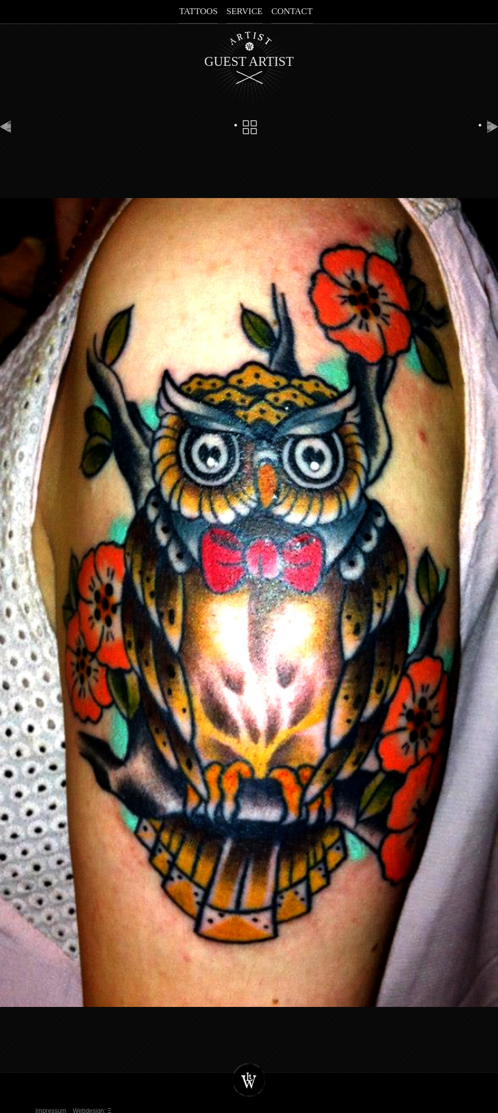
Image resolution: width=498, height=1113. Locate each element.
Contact (292, 11)
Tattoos (198, 11)
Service (245, 11)
